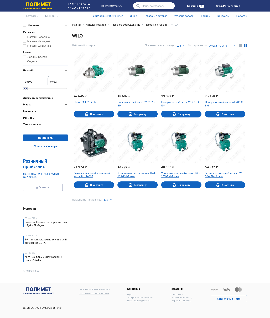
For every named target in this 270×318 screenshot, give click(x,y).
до (49, 76)
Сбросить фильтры (45, 146)
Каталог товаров (96, 24)
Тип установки (32, 124)
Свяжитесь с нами (229, 298)
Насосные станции (156, 24)
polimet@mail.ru (111, 5)
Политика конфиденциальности (94, 289)
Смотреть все (31, 270)
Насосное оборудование (125, 24)
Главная (76, 24)
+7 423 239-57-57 (79, 4)
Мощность (30, 111)
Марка (27, 104)
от (24, 76)
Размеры (28, 117)
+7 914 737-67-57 (79, 7)
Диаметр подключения (38, 98)
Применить (45, 137)
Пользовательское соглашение (94, 293)
